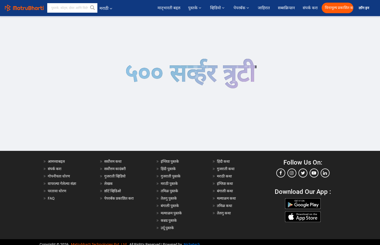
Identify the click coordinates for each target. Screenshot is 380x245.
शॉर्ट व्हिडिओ (112, 191)
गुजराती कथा (226, 169)
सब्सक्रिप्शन (286, 8)
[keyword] (72, 8)
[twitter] (302, 173)
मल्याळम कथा (226, 198)
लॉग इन (365, 8)
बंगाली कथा (225, 191)
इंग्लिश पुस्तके (170, 161)
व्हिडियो (217, 8)
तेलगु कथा (224, 213)
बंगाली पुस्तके (170, 206)
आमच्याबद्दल (56, 161)
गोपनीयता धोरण (59, 176)
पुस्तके (195, 8)
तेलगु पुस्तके (169, 198)
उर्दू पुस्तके (167, 228)
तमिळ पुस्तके (169, 191)
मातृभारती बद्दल (169, 8)
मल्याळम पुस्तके (171, 213)
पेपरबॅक (242, 8)
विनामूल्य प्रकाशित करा (339, 8)
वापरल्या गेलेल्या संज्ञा (62, 183)
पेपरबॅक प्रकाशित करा (119, 198)
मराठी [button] (105, 8)
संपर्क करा (310, 8)
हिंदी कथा (223, 161)
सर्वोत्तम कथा (113, 161)
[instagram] (291, 173)
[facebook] (280, 173)
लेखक (108, 183)
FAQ (51, 198)
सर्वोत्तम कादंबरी (115, 169)
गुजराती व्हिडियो (115, 176)
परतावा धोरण (57, 191)
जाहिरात (264, 8)
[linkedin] (325, 173)
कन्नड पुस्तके (169, 220)
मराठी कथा (224, 176)
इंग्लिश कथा (225, 183)
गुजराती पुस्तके (170, 176)
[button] (92, 8)
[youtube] (314, 173)
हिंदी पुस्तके (168, 169)
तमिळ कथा (224, 206)
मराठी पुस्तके (169, 183)
